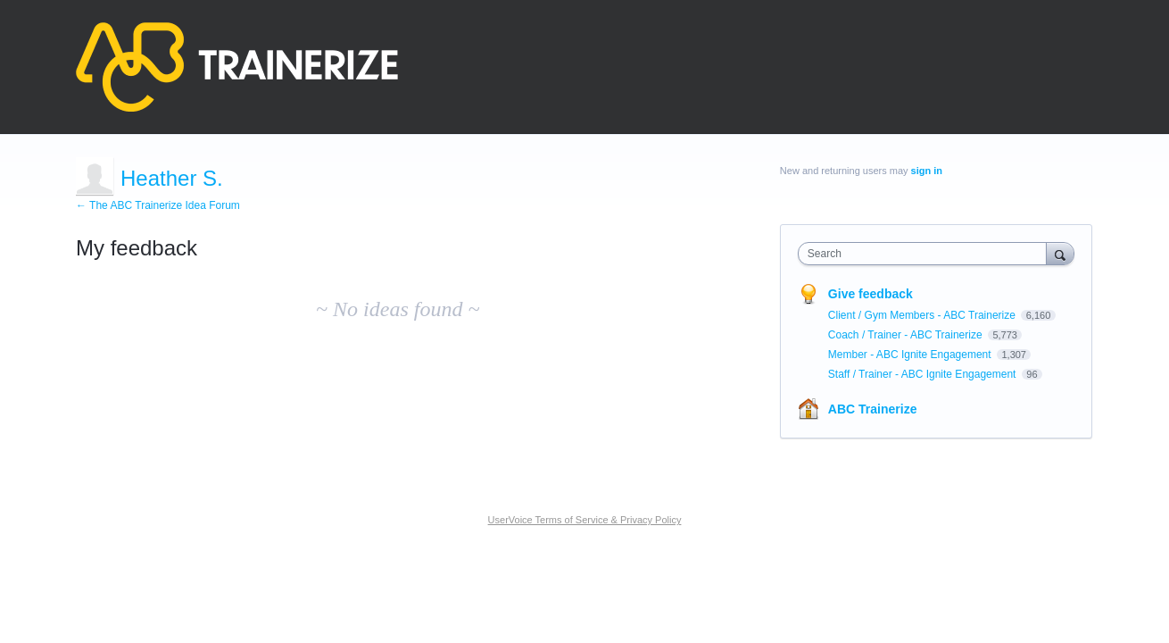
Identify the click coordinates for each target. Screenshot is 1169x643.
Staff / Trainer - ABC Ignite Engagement (923, 374)
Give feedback (870, 294)
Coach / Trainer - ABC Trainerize (906, 335)
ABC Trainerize (872, 409)
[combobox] (927, 253)
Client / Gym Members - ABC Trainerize (923, 315)
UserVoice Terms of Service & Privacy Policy (585, 519)
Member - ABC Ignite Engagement (911, 354)
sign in (926, 170)
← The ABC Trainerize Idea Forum (158, 205)
